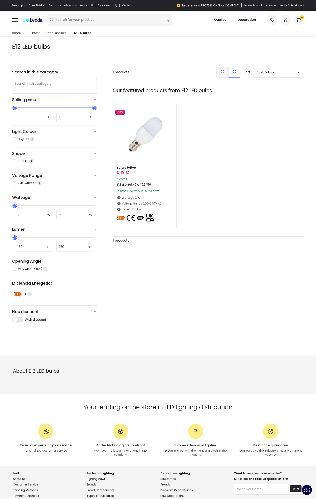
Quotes (220, 20)
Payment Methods (26, 496)
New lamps (168, 479)
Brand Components (100, 490)
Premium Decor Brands (176, 490)
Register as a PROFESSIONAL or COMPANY (210, 5)
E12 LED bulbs (82, 33)
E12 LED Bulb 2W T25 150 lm (136, 185)
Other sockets (56, 33)
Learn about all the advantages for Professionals (274, 5)
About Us (19, 479)
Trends (165, 485)
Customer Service (25, 485)
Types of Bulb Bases (100, 496)
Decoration (247, 20)
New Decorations (172, 496)
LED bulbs (33, 33)
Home (16, 33)
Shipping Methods (25, 490)
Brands (91, 485)
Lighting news (96, 479)
